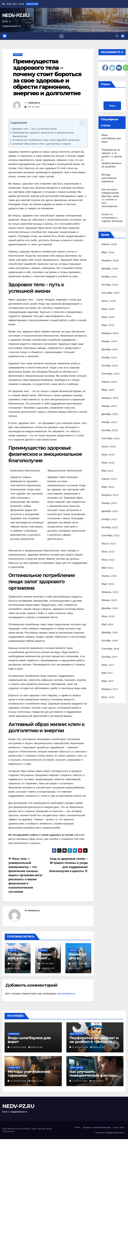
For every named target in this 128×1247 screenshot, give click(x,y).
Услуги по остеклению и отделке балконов (112, 218)
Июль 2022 (108, 551)
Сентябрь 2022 (111, 535)
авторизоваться (66, 993)
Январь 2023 (109, 503)
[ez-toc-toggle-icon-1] (81, 124)
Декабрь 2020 (110, 608)
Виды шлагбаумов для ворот (111, 138)
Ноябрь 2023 (109, 422)
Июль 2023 (108, 454)
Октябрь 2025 (110, 284)
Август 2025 (109, 300)
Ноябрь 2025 (109, 276)
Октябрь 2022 (110, 527)
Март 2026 (108, 252)
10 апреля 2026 (19, 1081)
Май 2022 (107, 567)
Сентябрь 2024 (111, 373)
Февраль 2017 (110, 689)
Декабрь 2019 (110, 632)
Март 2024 (108, 389)
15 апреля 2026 (80, 1047)
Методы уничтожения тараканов (109, 178)
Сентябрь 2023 (111, 438)
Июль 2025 (108, 309)
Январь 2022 (109, 600)
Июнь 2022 (108, 559)
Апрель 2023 (109, 478)
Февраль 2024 (110, 397)
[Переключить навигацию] (61, 36)
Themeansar (8, 1131)
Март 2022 (108, 584)
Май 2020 (107, 624)
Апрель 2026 (109, 244)
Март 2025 (108, 325)
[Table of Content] (82, 123)
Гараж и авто (14, 1067)
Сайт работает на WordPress (16, 1129)
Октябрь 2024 (110, 365)
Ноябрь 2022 (109, 519)
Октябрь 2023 (110, 430)
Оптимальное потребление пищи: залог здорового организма (46, 140)
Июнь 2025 (108, 317)
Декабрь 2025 (110, 268)
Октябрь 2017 (109, 656)
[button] (117, 35)
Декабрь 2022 (110, 511)
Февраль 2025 (110, 333)
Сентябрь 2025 (111, 292)
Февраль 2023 (110, 495)
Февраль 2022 (110, 592)
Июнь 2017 (108, 664)
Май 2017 (107, 672)
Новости (18, 54)
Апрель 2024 (109, 381)
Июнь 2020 (108, 616)
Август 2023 (109, 446)
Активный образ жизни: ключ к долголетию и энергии (42, 143)
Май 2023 (107, 470)
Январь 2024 (109, 406)
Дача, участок (76, 1034)
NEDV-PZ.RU (15, 15)
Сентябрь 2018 (110, 648)
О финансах (14, 1034)
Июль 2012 (108, 697)
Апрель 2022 (109, 575)
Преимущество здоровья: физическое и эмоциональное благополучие (43, 134)
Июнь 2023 (108, 462)
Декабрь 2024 (110, 349)
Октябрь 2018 (110, 640)
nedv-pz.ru (34, 102)
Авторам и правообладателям (97, 1127)
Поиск (105, 84)
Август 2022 (109, 543)
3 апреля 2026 (80, 1081)
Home (77, 1127)
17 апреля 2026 (19, 1047)
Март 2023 (108, 486)
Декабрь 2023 (110, 414)
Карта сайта (118, 1127)
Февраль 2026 (110, 260)
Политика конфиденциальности (109, 1132)
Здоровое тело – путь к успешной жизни (34, 128)
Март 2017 (108, 681)
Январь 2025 (109, 341)
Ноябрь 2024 (109, 357)
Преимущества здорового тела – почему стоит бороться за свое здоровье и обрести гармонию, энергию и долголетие (47, 77)
